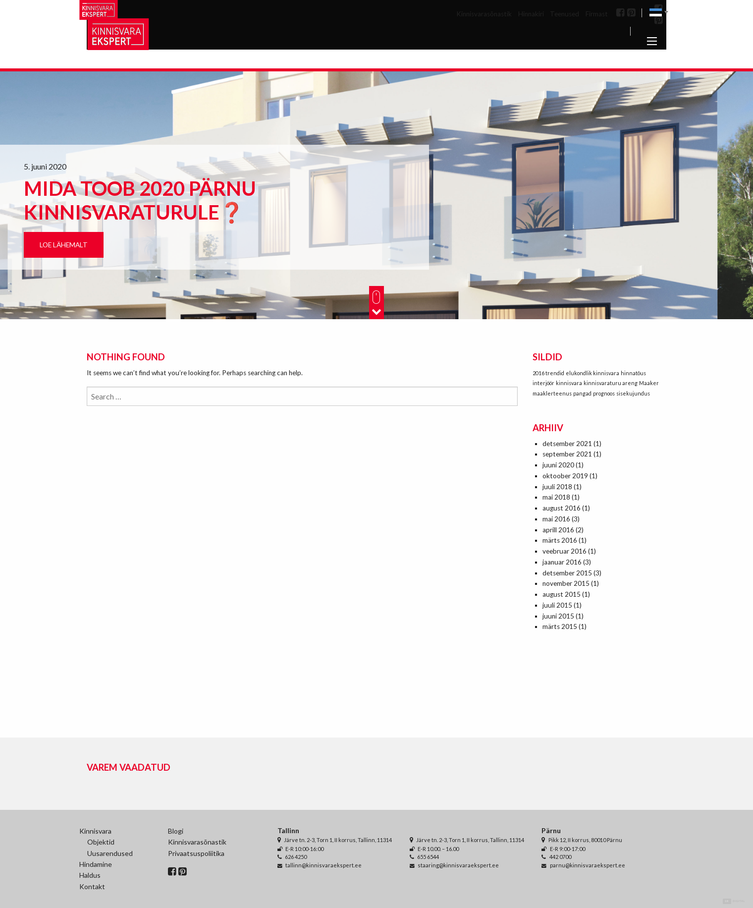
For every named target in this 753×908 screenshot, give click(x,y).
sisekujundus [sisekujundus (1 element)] (633, 393)
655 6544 (428, 856)
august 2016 (561, 508)
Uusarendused (110, 853)
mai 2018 (556, 497)
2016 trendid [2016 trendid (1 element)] (548, 373)
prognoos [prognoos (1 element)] (604, 393)
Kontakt (92, 886)
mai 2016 (556, 519)
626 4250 (296, 856)
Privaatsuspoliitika (196, 853)
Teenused (564, 14)
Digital (734, 901)
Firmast (597, 14)
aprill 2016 (558, 530)
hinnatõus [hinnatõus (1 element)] (633, 373)
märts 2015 (559, 626)
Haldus (90, 875)
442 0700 (560, 856)
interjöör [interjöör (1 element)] (543, 383)
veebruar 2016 (564, 551)
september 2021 (567, 454)
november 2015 (566, 583)
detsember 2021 (567, 444)
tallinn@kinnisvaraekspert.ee (323, 865)
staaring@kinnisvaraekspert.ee (458, 865)
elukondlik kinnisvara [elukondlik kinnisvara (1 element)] (592, 373)
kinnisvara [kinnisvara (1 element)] (569, 383)
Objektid (100, 842)
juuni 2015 (558, 616)
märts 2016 (559, 540)
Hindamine (95, 864)
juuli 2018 (557, 487)
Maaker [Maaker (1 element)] (649, 383)
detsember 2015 (567, 573)
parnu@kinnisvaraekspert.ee (587, 865)
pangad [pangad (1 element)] (582, 393)
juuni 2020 (558, 465)
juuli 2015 (557, 605)
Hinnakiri (531, 14)
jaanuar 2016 (562, 562)
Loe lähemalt (64, 245)
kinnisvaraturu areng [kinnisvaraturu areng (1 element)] (611, 383)
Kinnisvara (95, 831)
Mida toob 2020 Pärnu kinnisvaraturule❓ (140, 200)
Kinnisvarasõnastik (484, 14)
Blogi (175, 831)
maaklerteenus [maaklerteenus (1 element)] (552, 393)
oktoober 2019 (565, 476)
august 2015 (561, 594)
